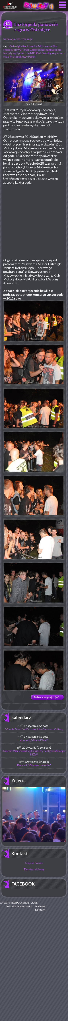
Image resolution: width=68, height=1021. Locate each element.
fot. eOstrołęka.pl (33, 84)
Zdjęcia (18, 780)
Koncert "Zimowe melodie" (34, 765)
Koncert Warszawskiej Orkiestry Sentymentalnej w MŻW (33, 752)
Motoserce (45, 46)
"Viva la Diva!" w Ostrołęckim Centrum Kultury (34, 729)
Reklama (39, 906)
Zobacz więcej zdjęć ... (47, 697)
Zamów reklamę (34, 869)
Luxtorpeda (36, 49)
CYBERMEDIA (9, 902)
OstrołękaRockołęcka (23, 46)
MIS (32, 53)
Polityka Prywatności (18, 906)
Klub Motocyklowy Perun (19, 56)
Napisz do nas (34, 863)
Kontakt (19, 853)
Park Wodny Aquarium (50, 53)
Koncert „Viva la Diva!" (34, 740)
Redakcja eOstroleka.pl (17, 39)
